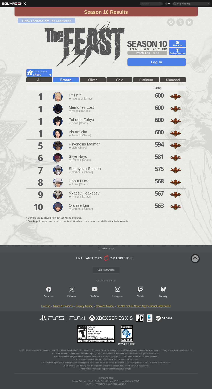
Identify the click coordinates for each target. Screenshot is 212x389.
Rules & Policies (63, 306)
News (73, 296)
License (45, 306)
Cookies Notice (105, 306)
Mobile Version (108, 249)
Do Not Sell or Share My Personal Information (144, 306)
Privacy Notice (84, 306)
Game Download (106, 270)
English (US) (183, 3)
